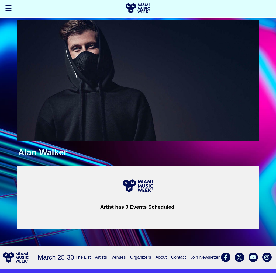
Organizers (140, 257)
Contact (178, 257)
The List (83, 257)
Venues (118, 257)
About (161, 257)
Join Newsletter (205, 257)
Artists (101, 257)
